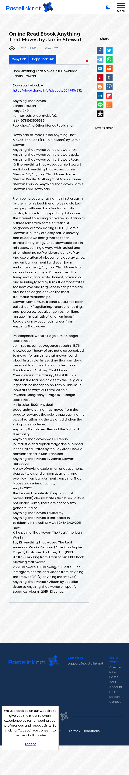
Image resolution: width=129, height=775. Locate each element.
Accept (30, 744)
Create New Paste (115, 672)
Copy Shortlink (43, 59)
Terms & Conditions (84, 731)
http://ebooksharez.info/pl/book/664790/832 (47, 90)
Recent (114, 696)
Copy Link (19, 59)
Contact (116, 701)
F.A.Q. (113, 691)
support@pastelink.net (85, 663)
